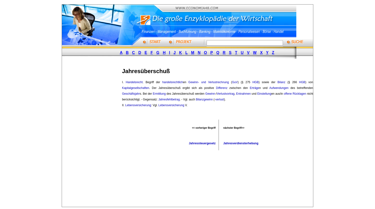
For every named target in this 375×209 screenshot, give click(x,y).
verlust (219, 99)
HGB (255, 82)
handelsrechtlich (172, 82)
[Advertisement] (97, 135)
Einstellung (264, 93)
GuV (235, 82)
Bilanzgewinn (204, 99)
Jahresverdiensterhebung (241, 143)
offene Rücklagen (295, 93)
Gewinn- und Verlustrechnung (208, 82)
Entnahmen (243, 93)
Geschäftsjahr (131, 93)
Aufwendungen (278, 88)
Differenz (221, 88)
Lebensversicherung (138, 105)
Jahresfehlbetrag (169, 99)
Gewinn (210, 93)
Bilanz (281, 82)
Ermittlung (159, 93)
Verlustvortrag (225, 93)
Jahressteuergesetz (202, 143)
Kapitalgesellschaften (135, 88)
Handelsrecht (134, 82)
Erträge (254, 88)
